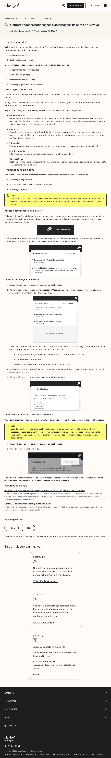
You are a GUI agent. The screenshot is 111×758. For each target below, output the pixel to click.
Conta (39, 18)
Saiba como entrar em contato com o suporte (84, 536)
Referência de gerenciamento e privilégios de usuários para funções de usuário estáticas (44, 490)
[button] (55, 231)
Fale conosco (76, 5)
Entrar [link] (36, 674)
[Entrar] (63, 5)
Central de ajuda (10, 18)
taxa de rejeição (36, 118)
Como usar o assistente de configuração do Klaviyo (27, 503)
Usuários (47, 18)
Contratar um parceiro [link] (43, 622)
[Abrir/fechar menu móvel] (105, 5)
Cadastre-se (93, 5)
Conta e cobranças (27, 18)
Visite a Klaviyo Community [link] (45, 581)
